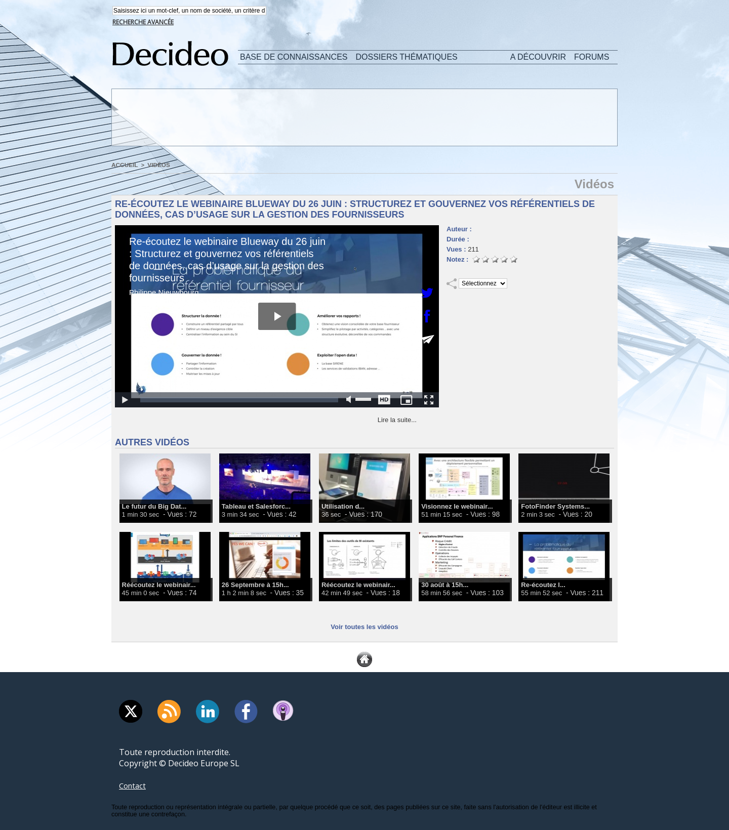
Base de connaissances (294, 58)
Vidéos (156, 165)
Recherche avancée (143, 23)
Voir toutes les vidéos (364, 627)
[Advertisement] (363, 118)
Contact (133, 785)
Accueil (123, 165)
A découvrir (538, 58)
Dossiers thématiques (407, 58)
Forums (591, 58)
